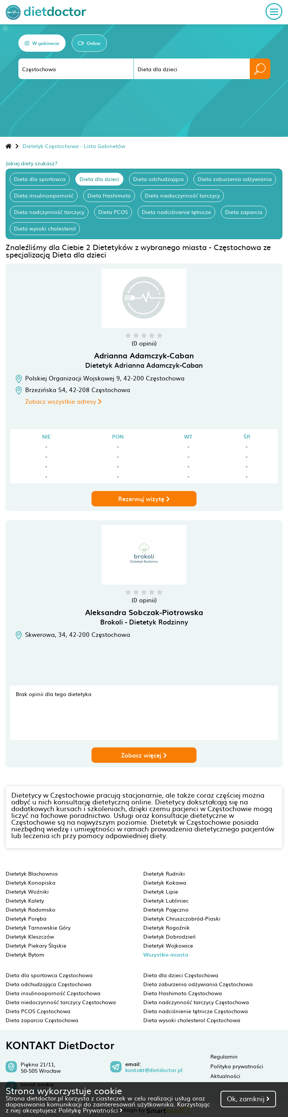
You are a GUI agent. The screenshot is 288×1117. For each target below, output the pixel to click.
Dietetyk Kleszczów (30, 936)
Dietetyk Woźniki (27, 891)
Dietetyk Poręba (26, 918)
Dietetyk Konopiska (31, 882)
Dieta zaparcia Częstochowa (42, 1020)
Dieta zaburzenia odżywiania (235, 179)
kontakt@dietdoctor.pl (154, 1070)
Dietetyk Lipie (160, 891)
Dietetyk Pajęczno (166, 909)
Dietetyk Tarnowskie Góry (38, 927)
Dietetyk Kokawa (164, 882)
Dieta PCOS (113, 212)
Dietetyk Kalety (25, 900)
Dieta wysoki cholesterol (45, 228)
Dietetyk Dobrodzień (169, 936)
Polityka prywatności (236, 1066)
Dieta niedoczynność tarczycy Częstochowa (61, 1002)
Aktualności (225, 1076)
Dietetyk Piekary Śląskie (36, 945)
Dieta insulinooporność (44, 195)
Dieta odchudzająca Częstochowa (49, 984)
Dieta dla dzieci (99, 179)
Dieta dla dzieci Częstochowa (180, 975)
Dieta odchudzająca (158, 179)
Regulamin (224, 1056)
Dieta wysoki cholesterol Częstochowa (191, 1020)
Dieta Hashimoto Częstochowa (182, 993)
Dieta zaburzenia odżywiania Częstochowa (198, 984)
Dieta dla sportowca (40, 179)
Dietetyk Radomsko (31, 909)
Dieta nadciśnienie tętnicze (176, 212)
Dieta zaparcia (243, 212)
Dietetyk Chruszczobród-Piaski (181, 918)
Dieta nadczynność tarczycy (49, 212)
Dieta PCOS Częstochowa (38, 1011)
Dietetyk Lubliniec (166, 900)
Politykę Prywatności (90, 1109)
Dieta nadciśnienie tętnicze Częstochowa (195, 1011)
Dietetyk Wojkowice (168, 945)
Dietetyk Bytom (25, 954)
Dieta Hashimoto (109, 195)
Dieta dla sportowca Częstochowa (49, 975)
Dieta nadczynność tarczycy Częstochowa (196, 1002)
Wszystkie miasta (165, 954)
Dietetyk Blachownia (32, 873)
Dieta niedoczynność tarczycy (182, 195)
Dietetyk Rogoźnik (166, 927)
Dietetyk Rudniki (164, 873)
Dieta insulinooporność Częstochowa (53, 993)
